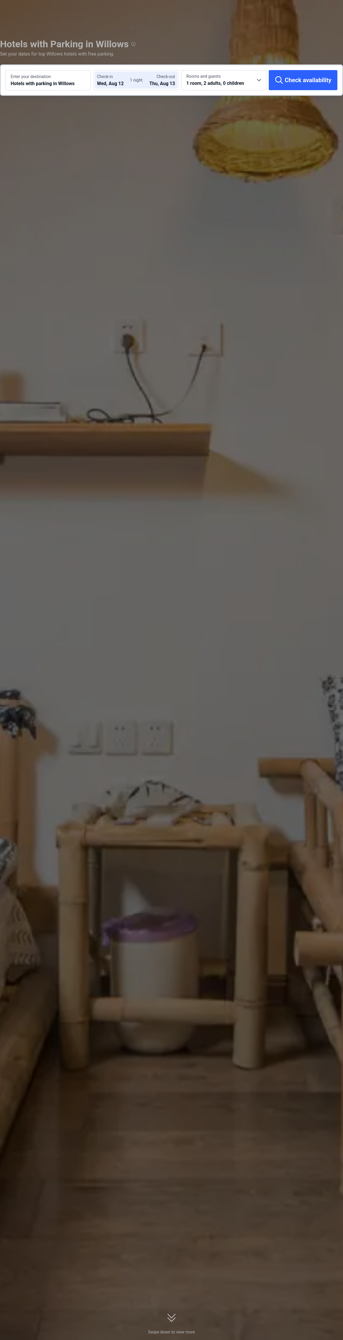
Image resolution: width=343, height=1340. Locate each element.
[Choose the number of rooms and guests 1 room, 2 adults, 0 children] (224, 80)
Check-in (105, 76)
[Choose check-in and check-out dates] (114, 80)
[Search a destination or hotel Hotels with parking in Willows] (48, 80)
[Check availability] (303, 80)
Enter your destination (31, 76)
